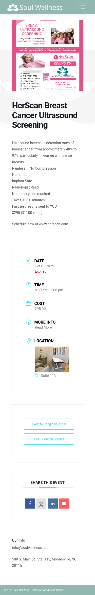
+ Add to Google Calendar (48, 424)
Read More (43, 327)
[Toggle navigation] (83, 7)
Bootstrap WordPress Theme (47, 590)
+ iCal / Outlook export (49, 439)
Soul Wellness (21, 590)
